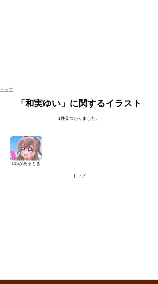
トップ (6, 89)
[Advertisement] (79, 231)
